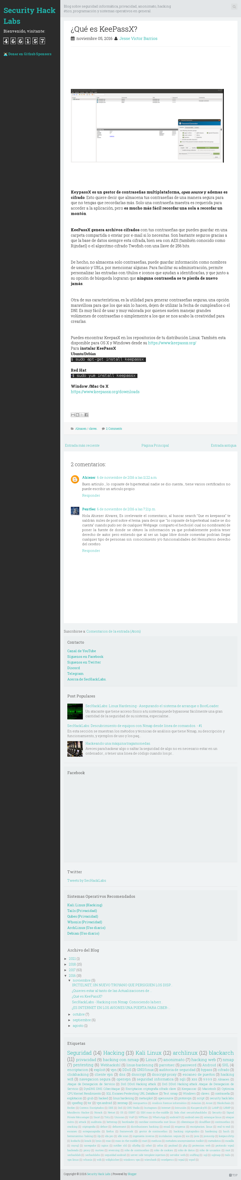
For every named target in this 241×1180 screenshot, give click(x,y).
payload (173, 1145)
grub (90, 1098)
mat (144, 1140)
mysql (75, 1145)
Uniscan (119, 1117)
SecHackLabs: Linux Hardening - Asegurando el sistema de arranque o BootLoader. (152, 706)
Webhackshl (110, 1065)
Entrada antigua (223, 445)
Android (209, 1065)
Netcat (111, 1112)
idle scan (123, 1136)
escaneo (72, 1131)
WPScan (143, 1117)
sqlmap (216, 1155)
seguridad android (115, 1155)
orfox (160, 1145)
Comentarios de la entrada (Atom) (113, 631)
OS (121, 1112)
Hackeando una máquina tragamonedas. (118, 743)
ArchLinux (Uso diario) (86, 927)
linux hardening (123, 1098)
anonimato (174, 1059)
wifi (99, 1159)
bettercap (112, 1122)
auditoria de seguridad (177, 1069)
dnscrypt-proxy (164, 1074)
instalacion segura (170, 1136)
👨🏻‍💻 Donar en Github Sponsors (27, 54)
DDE (110, 1107)
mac (108, 1140)
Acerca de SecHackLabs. (86, 679)
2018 (72, 964)
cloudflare (204, 1122)
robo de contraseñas (137, 1150)
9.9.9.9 (207, 1079)
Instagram (150, 1107)
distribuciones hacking (145, 1126)
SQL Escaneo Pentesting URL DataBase (132, 1093)
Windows (189, 1093)
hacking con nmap (121, 1059)
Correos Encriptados (92, 1107)
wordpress (167, 1159)
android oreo (192, 1117)
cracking (72, 1126)
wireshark (150, 1159)
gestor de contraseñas (153, 1131)
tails (227, 1155)
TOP (233, 1175)
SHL (225, 1065)
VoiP (131, 1117)
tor (89, 1103)
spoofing (77, 1103)
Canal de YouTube (81, 651)
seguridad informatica (155, 1079)
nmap (228, 1059)
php (185, 1145)
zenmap (122, 1103)
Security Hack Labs (30, 15)
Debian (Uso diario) (83, 933)
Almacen (80, 428)
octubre (79, 1014)
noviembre (82, 980)
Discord (73, 668)
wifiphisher (112, 1159)
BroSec (71, 1107)
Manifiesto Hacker (78, 1112)
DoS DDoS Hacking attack (138, 1084)
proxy (87, 1150)
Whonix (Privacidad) (84, 922)
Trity (107, 1117)
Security (217, 1112)
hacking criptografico (186, 1131)
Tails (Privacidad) (82, 910)
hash (226, 1131)
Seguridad (79, 1052)
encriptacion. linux (201, 1126)
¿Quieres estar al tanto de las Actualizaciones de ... (112, 990)
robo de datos (186, 1150)
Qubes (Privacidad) (82, 916)
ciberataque (187, 1122)
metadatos (214, 1140)
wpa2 (181, 1159)
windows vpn (131, 1159)
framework (126, 1131)
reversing (114, 1150)
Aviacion (196, 1103)
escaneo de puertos (199, 1074)
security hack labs (222, 1098)
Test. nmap (170, 1093)
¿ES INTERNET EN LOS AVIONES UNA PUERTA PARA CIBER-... (121, 1007)
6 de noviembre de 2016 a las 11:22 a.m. (127, 477)
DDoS (126, 1069)
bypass (206, 1069)
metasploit (146, 1098)
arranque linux (213, 1117)
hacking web (203, 1059)
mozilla (229, 1140)
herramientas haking (80, 1136)
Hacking (113, 1052)
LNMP (226, 1107)
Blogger (132, 1174)
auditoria (96, 1122)
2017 (72, 970)
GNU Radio (133, 1107)
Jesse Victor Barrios (138, 38)
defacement (119, 1126)
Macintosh (209, 1089)
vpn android (104, 1103)
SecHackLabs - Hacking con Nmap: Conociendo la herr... (117, 1002)
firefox (110, 1131)
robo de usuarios (210, 1150)
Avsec (209, 1103)
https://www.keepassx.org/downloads (105, 391)
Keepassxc (189, 1089)
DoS (120, 1107)
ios (188, 1136)
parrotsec (167, 1065)
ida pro (109, 1136)
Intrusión (180, 1107)
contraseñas (222, 1122)
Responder (91, 495)
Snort (97, 1117)
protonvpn (185, 1098)
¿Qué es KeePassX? (104, 29)
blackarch (221, 1052)
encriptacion (77, 1069)
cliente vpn (104, 1074)
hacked (103, 1098)
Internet (166, 1107)
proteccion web (201, 1145)
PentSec (89, 509)
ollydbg (136, 1145)
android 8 (175, 1117)
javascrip (209, 1136)
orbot (149, 1145)
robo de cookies (163, 1150)
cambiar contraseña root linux (157, 1122)
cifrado (223, 1069)
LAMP (215, 1107)
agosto (78, 1025)
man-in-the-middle (126, 1140)
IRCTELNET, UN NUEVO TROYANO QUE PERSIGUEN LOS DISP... (122, 985)
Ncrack (98, 1112)
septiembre (82, 1020)
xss (194, 1079)
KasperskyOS (199, 1107)
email (167, 1126)
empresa (180, 1126)
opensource (165, 1098)
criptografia (89, 1126)
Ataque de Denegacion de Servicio (91, 1084)
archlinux (185, 1052)
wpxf (192, 1159)
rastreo (99, 1150)
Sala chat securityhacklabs (190, 1112)
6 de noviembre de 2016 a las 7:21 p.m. (126, 509)
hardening (211, 1131)
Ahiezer (89, 477)
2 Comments (114, 428)
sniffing (194, 1155)
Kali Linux (149, 1052)
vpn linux (73, 1159)
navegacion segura (95, 1079)
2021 (72, 958)
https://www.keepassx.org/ (172, 342)
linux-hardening (139, 1065)
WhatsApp (159, 1117)
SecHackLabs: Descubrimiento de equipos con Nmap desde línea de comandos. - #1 (134, 725)
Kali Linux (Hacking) (84, 905)
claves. (93, 428)
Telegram (75, 673)
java (196, 1136)
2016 (72, 975)
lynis (99, 1140)
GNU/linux (145, 1069)
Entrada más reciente (82, 445)
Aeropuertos (140, 1103)
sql (205, 1155)
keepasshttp (226, 1136)
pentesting (83, 1064)
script (201, 1098)
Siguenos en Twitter (84, 662)
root (227, 1150)
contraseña (222, 1093)
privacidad (86, 1059)
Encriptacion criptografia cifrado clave (151, 1089)
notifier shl (120, 1145)
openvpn (123, 1079)
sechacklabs (92, 1155)
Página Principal (155, 445)
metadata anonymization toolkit (184, 1140)
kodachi (75, 1140)
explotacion (74, 1098)
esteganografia (91, 1131)
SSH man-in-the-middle (155, 1112)
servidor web (177, 1155)
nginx (104, 1145)
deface (104, 1126)
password (189, 1065)
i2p (99, 1136)
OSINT (132, 1112)
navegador (90, 1145)
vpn (114, 1069)
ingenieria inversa (143, 1136)
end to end (223, 1126)
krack (87, 1140)
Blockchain (223, 1103)
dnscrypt (139, 1074)
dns (122, 1074)
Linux (151, 1059)
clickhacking (77, 1074)
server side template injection (147, 1155)
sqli (183, 1079)
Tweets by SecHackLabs (86, 880)
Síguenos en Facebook (85, 656)
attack (82, 1122)
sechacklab (74, 1155)
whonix (87, 1159)
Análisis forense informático (169, 1103)
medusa (156, 1140)
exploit (99, 1069)
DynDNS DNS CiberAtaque (102, 1089)
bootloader (128, 1122)
